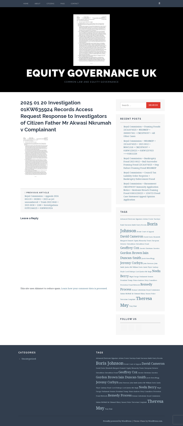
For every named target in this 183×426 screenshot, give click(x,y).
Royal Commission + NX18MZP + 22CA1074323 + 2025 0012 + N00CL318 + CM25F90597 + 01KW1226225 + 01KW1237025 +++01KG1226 (140, 147)
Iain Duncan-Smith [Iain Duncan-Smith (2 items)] (132, 377)
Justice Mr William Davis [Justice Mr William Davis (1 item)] (134, 267)
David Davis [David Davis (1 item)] (148, 237)
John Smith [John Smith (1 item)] (134, 383)
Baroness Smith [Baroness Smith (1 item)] (130, 225)
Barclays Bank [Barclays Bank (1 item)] (135, 358)
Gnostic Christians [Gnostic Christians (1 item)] (146, 248)
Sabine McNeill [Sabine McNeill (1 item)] (125, 294)
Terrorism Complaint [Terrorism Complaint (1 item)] (127, 299)
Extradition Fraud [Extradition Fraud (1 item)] (142, 244)
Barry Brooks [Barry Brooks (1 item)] (141, 225)
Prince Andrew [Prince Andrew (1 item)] (138, 280)
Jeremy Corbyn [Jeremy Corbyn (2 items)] (131, 263)
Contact (75, 4)
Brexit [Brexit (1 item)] (139, 232)
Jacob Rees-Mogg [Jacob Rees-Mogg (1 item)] (148, 258)
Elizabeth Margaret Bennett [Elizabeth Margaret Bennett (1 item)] (116, 368)
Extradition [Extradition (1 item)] (131, 244)
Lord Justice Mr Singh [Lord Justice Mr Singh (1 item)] (144, 272)
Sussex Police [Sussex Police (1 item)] (150, 294)
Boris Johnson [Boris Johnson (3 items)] (110, 363)
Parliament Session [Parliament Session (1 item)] (146, 277)
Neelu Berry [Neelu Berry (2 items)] (148, 387)
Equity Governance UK (91, 73)
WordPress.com (155, 421)
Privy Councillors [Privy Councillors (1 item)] (151, 280)
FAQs (62, 4)
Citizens (50, 4)
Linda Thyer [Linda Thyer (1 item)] (147, 267)
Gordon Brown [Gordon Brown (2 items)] (131, 253)
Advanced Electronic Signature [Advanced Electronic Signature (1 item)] (131, 219)
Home (25, 4)
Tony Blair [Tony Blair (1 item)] (133, 306)
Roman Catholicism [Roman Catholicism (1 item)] (139, 290)
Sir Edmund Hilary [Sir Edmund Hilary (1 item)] (138, 294)
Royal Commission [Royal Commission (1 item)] (153, 290)
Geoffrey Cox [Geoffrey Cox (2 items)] (129, 248)
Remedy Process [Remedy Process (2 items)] (120, 395)
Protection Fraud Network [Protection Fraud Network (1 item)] (130, 285)
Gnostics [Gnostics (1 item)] (156, 248)
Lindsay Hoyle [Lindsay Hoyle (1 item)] (106, 388)
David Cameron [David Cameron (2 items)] (131, 236)
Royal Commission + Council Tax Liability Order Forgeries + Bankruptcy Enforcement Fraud (140, 175)
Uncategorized (29, 358)
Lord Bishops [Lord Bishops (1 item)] (130, 272)
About (37, 4)
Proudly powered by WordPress (117, 421)
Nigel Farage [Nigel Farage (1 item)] (134, 277)
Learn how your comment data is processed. (84, 288)
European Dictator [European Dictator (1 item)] (151, 368)
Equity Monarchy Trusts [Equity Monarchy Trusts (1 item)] (142, 241)
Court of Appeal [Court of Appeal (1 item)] (148, 232)
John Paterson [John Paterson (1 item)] (148, 263)
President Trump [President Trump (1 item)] (126, 280)
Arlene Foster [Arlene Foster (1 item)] (148, 219)
